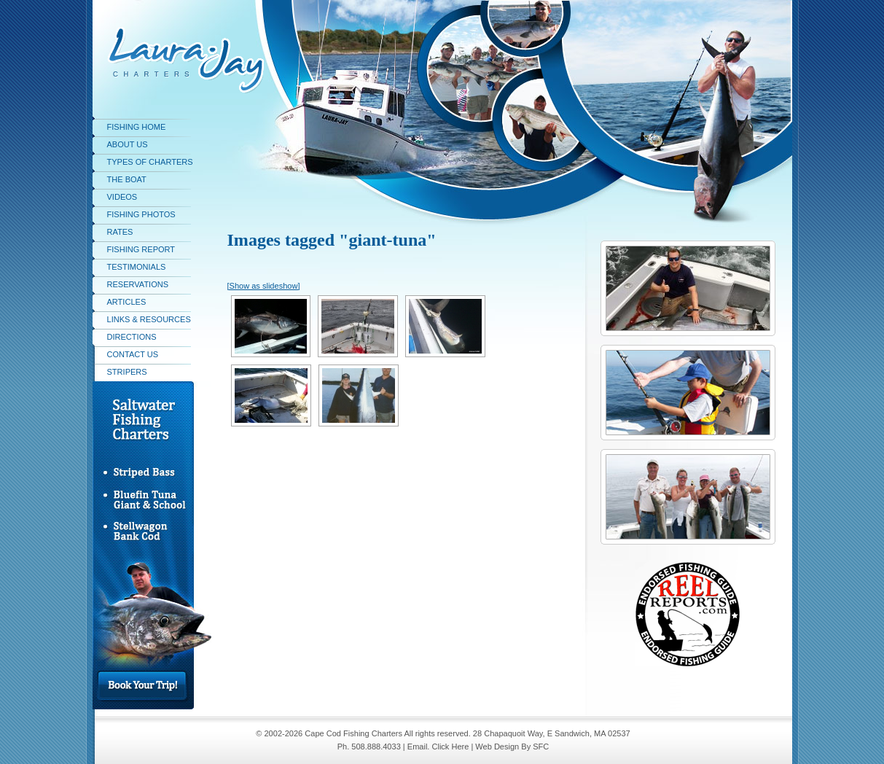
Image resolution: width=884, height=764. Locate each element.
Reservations (138, 284)
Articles (126, 301)
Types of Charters (150, 161)
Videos (122, 196)
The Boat (126, 179)
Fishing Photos (141, 214)
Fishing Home (136, 126)
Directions (132, 336)
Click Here (450, 746)
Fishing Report (141, 249)
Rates (120, 231)
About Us (127, 144)
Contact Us (133, 354)
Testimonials (136, 266)
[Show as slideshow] (263, 285)
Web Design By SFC (512, 746)
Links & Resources (149, 319)
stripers (127, 371)
